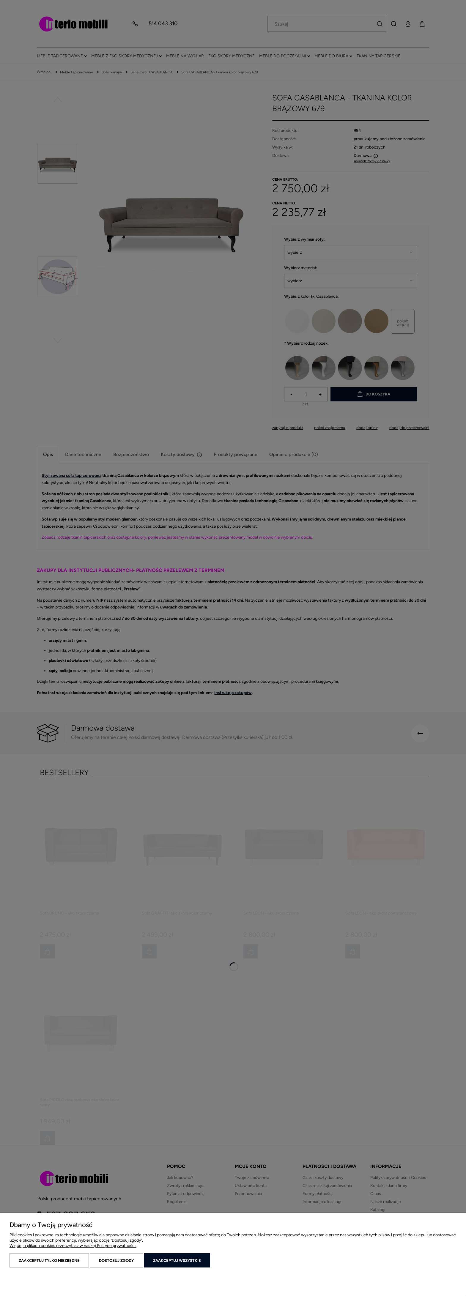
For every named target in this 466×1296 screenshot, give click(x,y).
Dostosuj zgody (116, 1260)
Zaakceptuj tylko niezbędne (49, 1260)
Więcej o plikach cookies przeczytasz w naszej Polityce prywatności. (73, 1245)
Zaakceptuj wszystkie (177, 1260)
